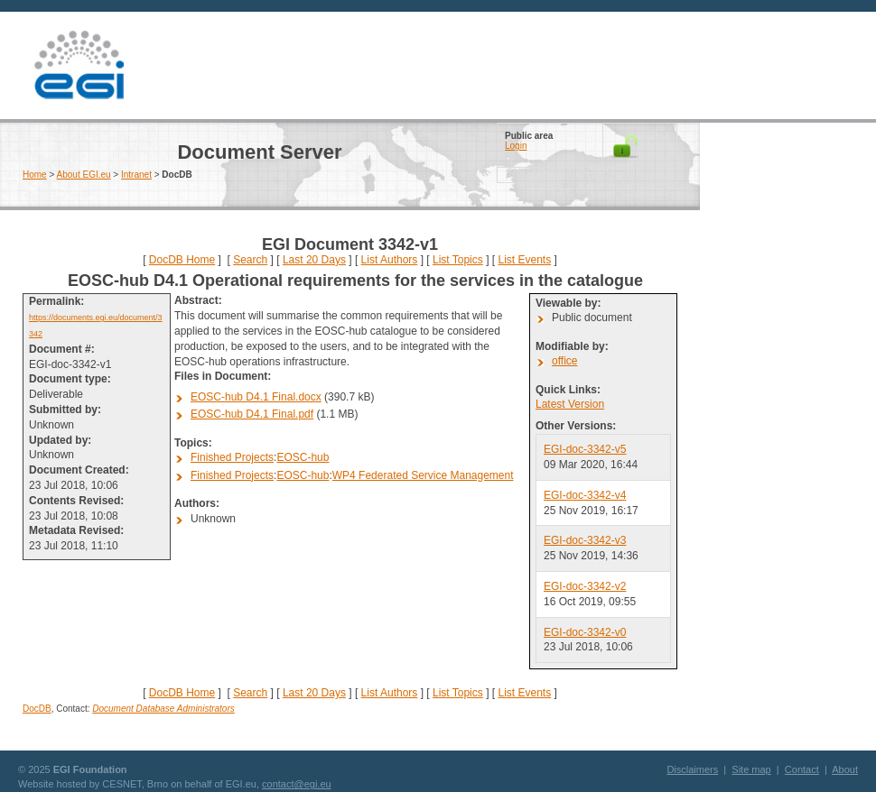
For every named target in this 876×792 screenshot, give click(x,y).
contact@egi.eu (296, 783)
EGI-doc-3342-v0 (585, 632)
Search (250, 259)
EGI (78, 65)
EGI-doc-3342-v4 (585, 495)
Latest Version (570, 404)
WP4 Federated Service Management (423, 475)
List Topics (458, 259)
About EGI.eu (84, 175)
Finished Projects (232, 457)
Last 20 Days (314, 259)
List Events (524, 259)
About (845, 769)
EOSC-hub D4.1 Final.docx (256, 397)
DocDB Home (182, 259)
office (564, 361)
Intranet (136, 175)
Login (516, 146)
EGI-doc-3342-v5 (585, 449)
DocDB (37, 709)
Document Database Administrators (163, 709)
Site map (751, 769)
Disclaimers (692, 769)
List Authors (389, 259)
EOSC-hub (302, 457)
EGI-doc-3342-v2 (585, 586)
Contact (802, 769)
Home (35, 175)
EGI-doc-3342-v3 (585, 540)
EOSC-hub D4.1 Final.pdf (252, 414)
